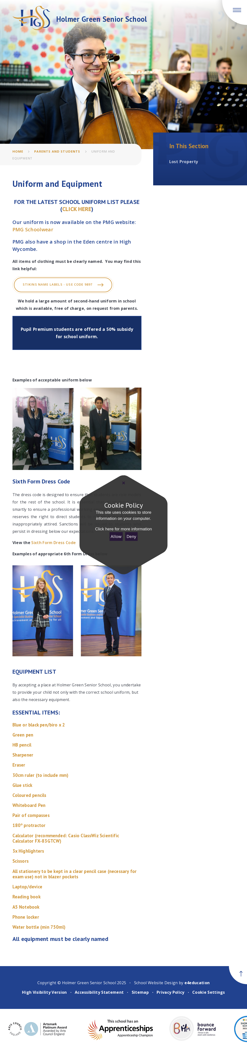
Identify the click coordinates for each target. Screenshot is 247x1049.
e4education (197, 982)
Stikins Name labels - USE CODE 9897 (63, 284)
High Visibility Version (44, 992)
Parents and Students (57, 151)
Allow (116, 536)
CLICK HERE (76, 209)
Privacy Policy (170, 992)
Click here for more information (123, 529)
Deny (131, 536)
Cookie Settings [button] (208, 992)
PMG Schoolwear (32, 229)
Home (17, 151)
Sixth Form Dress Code (53, 542)
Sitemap (140, 992)
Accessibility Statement (99, 992)
